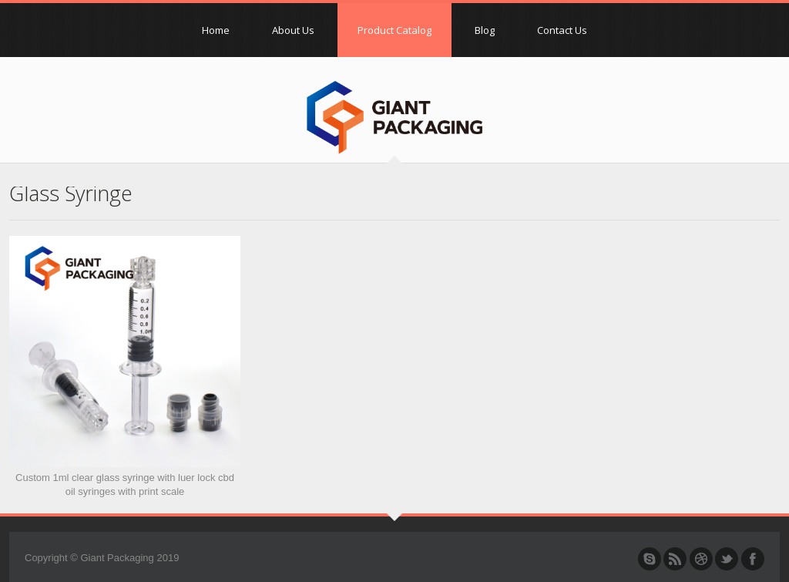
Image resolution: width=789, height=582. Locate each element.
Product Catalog (394, 30)
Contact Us (562, 30)
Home (216, 30)
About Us (293, 30)
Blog (485, 30)
